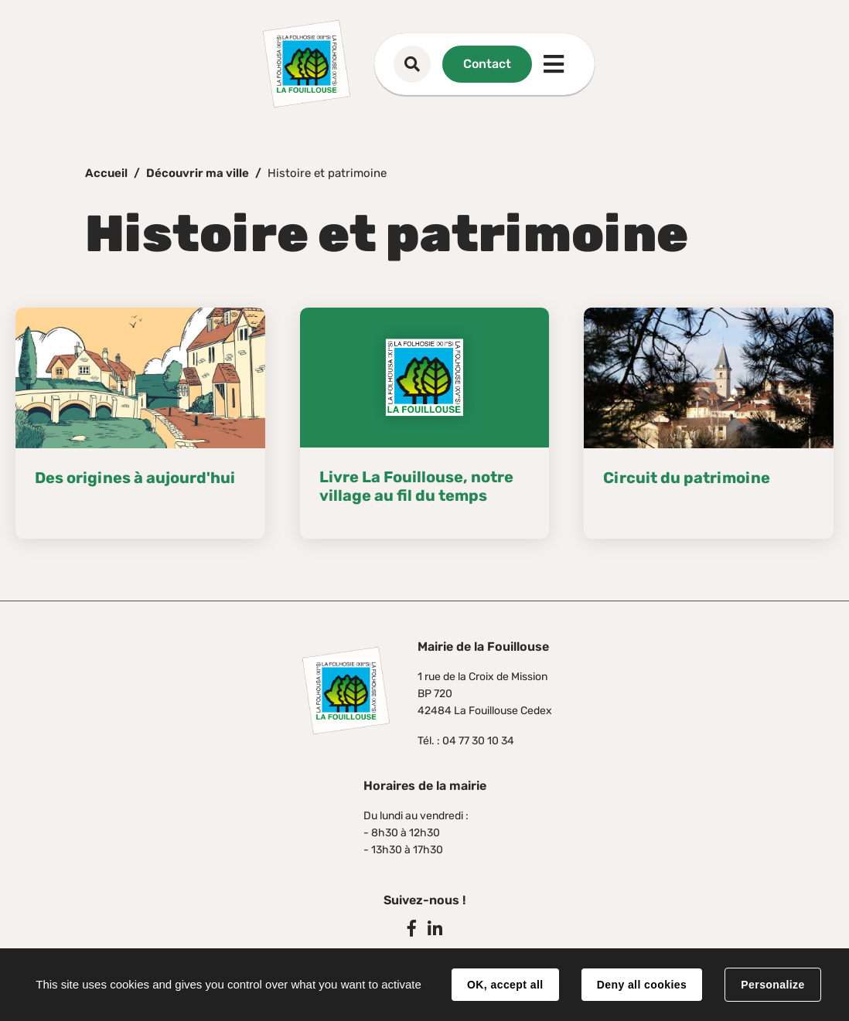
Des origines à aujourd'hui (135, 477)
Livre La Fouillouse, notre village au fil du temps (416, 486)
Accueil (106, 173)
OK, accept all (505, 984)
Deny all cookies (642, 984)
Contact (487, 63)
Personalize (772, 984)
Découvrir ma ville (197, 173)
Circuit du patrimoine (686, 477)
